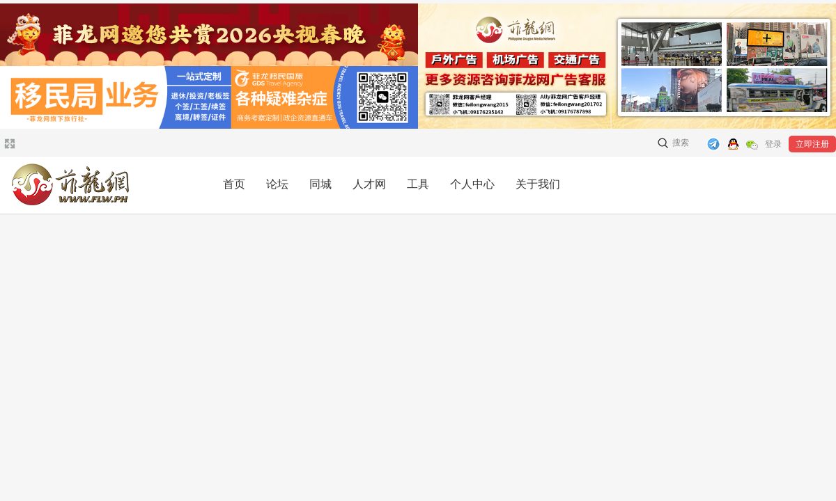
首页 (234, 184)
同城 (320, 184)
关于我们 (538, 184)
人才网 (369, 184)
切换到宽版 (8, 143)
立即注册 (812, 144)
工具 (418, 184)
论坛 (277, 184)
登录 (773, 144)
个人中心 (472, 184)
